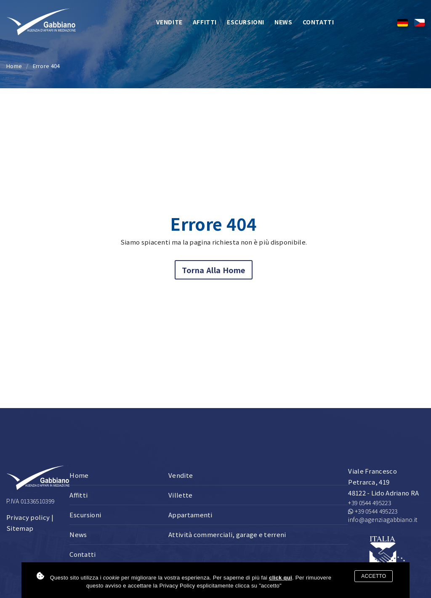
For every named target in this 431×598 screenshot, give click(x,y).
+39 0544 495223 (369, 502)
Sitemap (19, 528)
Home (14, 66)
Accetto (373, 576)
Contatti (318, 22)
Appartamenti (190, 514)
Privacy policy (28, 517)
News (283, 22)
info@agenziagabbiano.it (382, 519)
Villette (180, 494)
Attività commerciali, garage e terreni (227, 534)
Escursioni (245, 22)
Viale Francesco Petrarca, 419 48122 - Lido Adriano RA (383, 481)
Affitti (205, 22)
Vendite (169, 22)
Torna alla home (213, 269)
